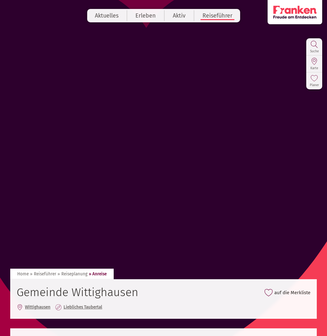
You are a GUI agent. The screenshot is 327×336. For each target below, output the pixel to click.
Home (23, 274)
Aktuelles (106, 15)
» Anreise (98, 274)
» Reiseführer (43, 274)
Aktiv (179, 15)
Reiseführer (217, 15)
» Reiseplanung (72, 274)
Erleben (145, 15)
